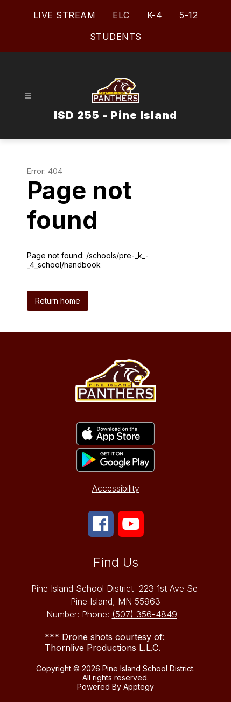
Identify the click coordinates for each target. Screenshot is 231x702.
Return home (57, 300)
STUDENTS (116, 36)
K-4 (155, 15)
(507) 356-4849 (144, 614)
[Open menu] (28, 96)
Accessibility (115, 488)
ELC (121, 15)
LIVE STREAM (64, 15)
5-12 (188, 15)
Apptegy (138, 686)
